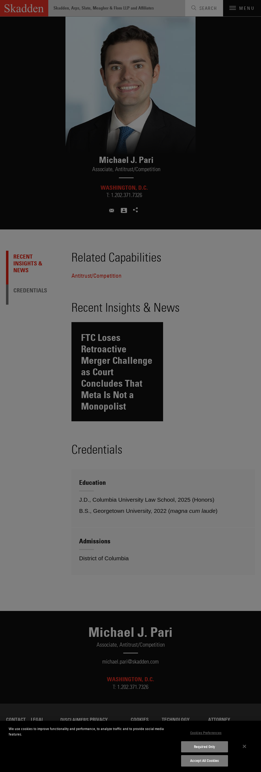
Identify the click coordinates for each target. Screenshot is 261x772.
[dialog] (130, 746)
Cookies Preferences (205, 733)
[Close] (244, 746)
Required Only (204, 746)
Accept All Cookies (204, 760)
